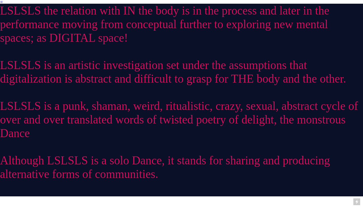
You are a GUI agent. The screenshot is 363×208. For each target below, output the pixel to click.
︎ (1, 2)
